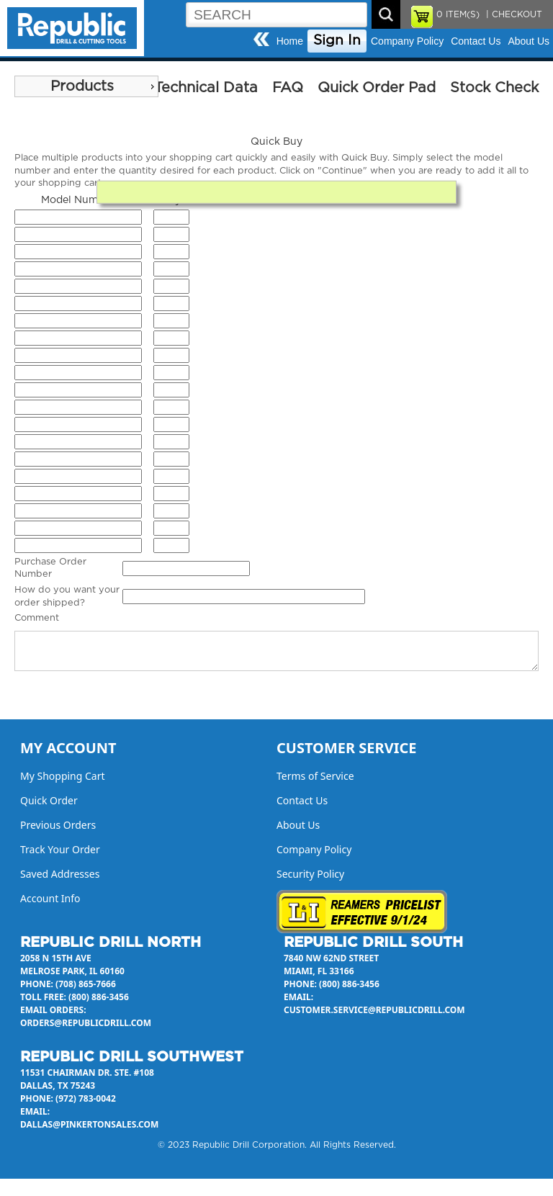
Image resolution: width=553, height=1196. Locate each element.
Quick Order (49, 800)
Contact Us (475, 41)
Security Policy (310, 874)
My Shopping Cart (62, 776)
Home (289, 41)
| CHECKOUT (512, 14)
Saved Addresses (59, 874)
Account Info (50, 898)
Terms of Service (315, 776)
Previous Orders (58, 825)
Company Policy (407, 41)
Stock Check (494, 88)
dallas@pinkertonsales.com (89, 1124)
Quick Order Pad (377, 88)
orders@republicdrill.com (85, 1023)
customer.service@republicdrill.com (374, 1010)
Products (82, 86)
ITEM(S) (458, 14)
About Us (528, 41)
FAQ (287, 88)
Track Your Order (60, 849)
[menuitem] (86, 86)
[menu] (86, 86)
